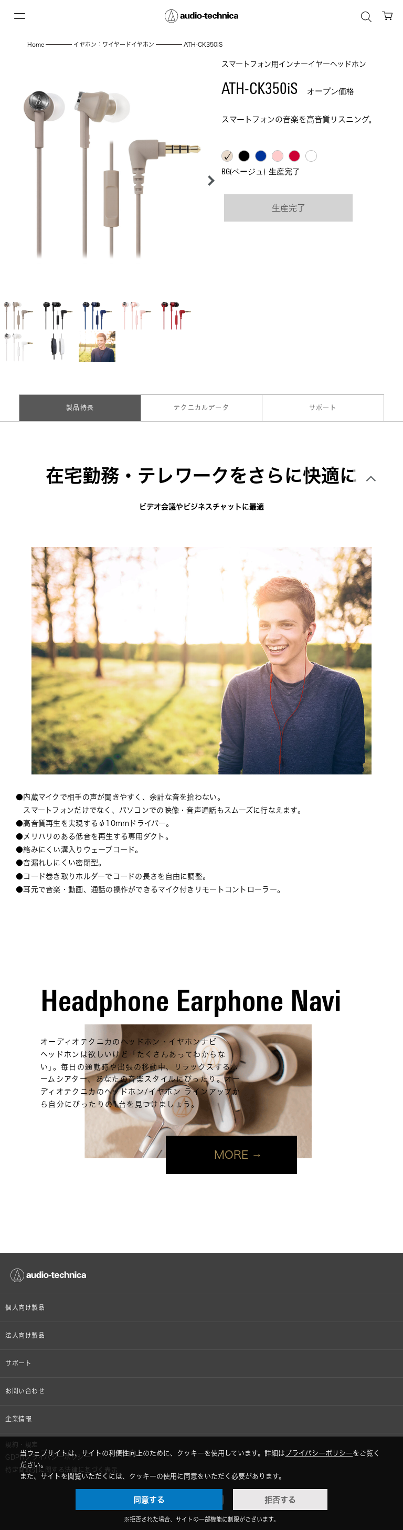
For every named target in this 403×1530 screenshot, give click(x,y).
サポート (323, 408)
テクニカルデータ (201, 408)
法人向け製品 (25, 1335)
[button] (208, 180)
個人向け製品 (25, 1308)
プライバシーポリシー (319, 1453)
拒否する (280, 1499)
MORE (231, 1154)
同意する (149, 1499)
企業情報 (18, 1419)
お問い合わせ (25, 1391)
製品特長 (80, 408)
